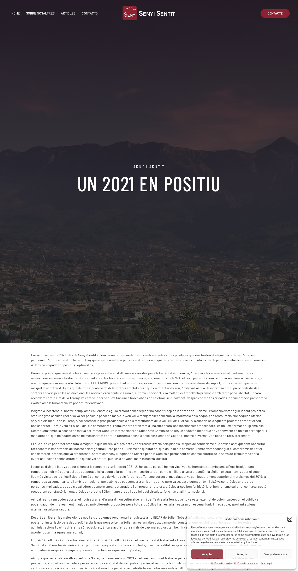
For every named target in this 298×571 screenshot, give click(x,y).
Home (15, 13)
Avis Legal (266, 563)
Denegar (241, 554)
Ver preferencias (275, 554)
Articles (68, 13)
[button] (290, 519)
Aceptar (207, 554)
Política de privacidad (246, 563)
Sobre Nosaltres (40, 13)
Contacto (90, 13)
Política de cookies (221, 563)
